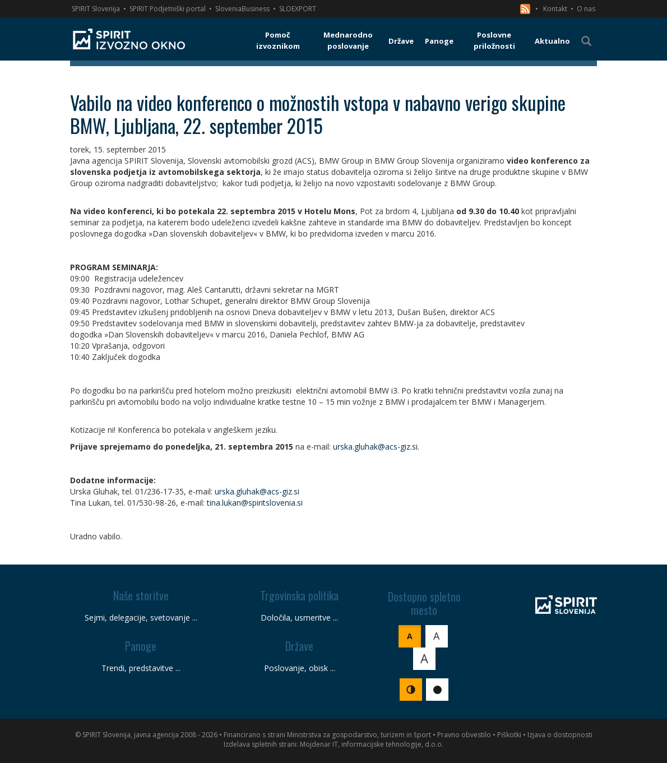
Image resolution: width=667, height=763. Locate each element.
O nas (586, 8)
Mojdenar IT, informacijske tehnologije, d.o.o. (371, 744)
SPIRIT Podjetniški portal (167, 8)
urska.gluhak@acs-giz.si (375, 446)
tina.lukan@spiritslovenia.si (255, 502)
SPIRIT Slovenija (96, 8)
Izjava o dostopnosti (559, 734)
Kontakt (555, 8)
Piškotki (509, 734)
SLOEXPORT (297, 8)
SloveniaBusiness (242, 8)
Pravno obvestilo (464, 734)
